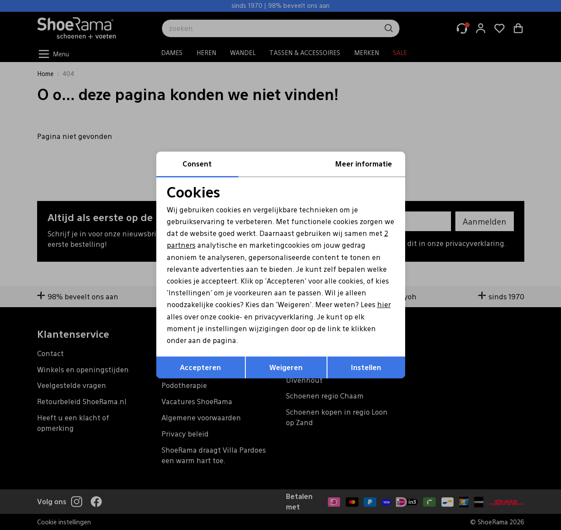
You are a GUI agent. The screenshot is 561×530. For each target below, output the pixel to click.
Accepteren (200, 367)
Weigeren (286, 367)
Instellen (366, 367)
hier (384, 304)
